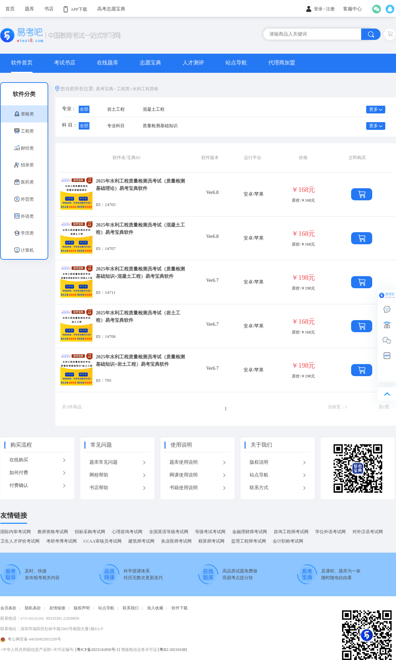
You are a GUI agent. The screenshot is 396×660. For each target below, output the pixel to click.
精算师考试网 (211, 541)
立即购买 (357, 157)
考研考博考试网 (61, 541)
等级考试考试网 (210, 531)
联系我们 (131, 608)
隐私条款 (33, 608)
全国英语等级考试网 (168, 531)
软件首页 (21, 62)
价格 (303, 157)
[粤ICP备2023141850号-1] (97, 649)
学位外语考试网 (330, 531)
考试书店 (64, 62)
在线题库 (107, 62)
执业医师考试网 (176, 541)
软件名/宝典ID (126, 157)
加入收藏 (155, 608)
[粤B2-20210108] (172, 649)
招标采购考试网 (90, 531)
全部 (84, 109)
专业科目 (116, 125)
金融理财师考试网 (249, 531)
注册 (330, 8)
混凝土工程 (153, 109)
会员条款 (8, 608)
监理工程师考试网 (248, 541)
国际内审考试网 (15, 531)
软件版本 (210, 157)
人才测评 (193, 62)
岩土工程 (116, 109)
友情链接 (13, 515)
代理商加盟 (281, 62)
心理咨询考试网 (127, 531)
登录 (318, 8)
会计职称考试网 (288, 541)
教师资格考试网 (53, 531)
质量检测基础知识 (160, 125)
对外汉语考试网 (367, 531)
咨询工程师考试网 (291, 531)
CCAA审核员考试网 (102, 541)
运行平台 (252, 157)
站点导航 (236, 62)
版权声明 (82, 608)
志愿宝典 (150, 62)
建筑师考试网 (141, 541)
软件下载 (180, 608)
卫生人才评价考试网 (20, 541)
